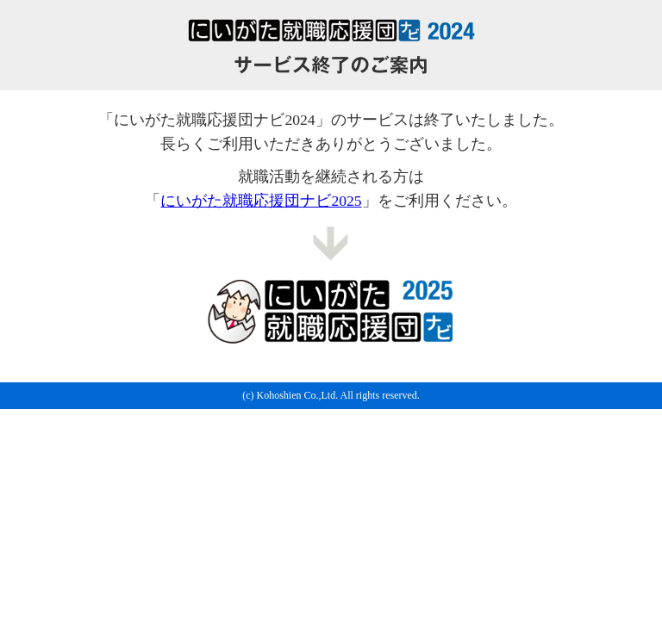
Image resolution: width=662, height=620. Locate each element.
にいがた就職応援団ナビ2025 (260, 200)
